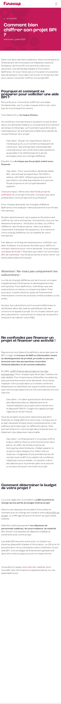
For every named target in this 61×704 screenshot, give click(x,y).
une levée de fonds (11, 252)
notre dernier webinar (34, 567)
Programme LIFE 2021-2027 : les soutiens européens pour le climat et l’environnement (30, 683)
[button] (56, 4)
